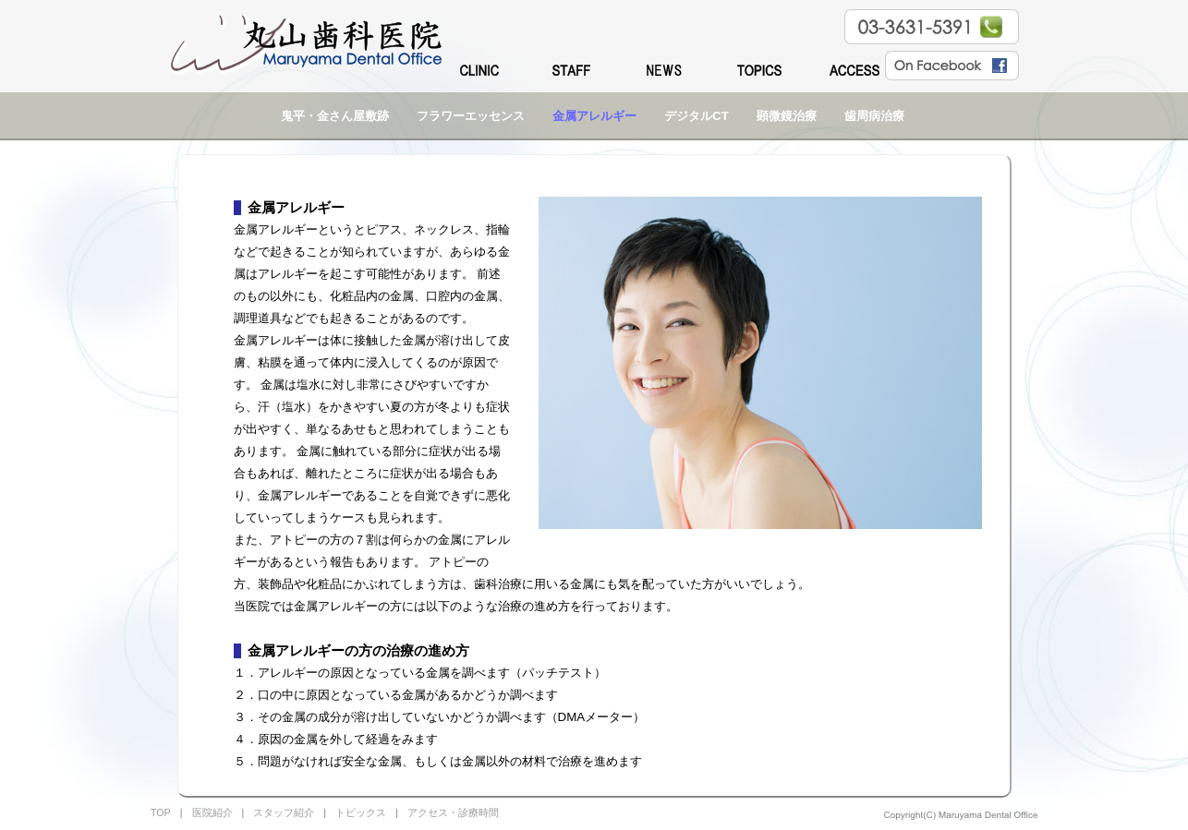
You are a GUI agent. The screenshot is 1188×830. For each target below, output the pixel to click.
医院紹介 (212, 812)
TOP (161, 812)
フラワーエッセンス (471, 116)
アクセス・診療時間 (453, 812)
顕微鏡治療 (787, 116)
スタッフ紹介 (283, 812)
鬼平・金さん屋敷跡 (335, 116)
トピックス (360, 812)
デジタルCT (696, 116)
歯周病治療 (874, 116)
